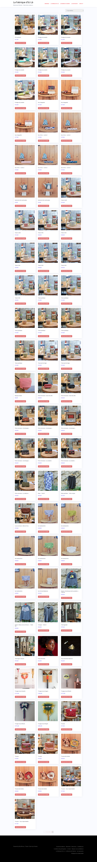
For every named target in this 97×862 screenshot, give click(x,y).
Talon (30, 846)
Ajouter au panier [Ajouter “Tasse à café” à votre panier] (67, 205)
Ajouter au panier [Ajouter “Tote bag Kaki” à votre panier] (67, 630)
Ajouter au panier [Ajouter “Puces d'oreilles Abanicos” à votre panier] (67, 664)
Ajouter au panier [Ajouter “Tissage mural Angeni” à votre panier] (44, 696)
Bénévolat (68, 846)
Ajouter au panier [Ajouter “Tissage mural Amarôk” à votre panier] (21, 696)
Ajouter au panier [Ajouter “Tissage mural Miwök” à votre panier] (67, 696)
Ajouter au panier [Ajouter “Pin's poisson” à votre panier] (21, 43)
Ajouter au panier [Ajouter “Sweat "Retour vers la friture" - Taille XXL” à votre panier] (21, 631)
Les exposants (74, 3)
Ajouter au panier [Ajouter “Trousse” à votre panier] (67, 729)
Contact (81, 3)
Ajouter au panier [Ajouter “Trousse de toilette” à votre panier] (67, 762)
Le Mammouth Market (65, 3)
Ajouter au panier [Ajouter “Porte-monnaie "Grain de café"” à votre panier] (44, 401)
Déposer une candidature (77, 849)
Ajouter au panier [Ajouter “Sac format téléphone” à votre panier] (44, 596)
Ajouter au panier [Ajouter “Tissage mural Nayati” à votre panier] (44, 729)
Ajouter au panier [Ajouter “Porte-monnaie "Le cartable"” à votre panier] (44, 466)
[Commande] (74, 10)
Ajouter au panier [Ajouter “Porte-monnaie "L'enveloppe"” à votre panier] (21, 433)
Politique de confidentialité (77, 853)
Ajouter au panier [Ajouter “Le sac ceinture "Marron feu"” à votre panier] (21, 531)
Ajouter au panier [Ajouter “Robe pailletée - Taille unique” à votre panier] (67, 499)
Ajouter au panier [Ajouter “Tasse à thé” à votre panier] (44, 238)
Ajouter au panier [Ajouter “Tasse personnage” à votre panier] (44, 368)
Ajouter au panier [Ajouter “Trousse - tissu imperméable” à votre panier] (67, 794)
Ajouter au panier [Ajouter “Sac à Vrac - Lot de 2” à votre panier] (44, 140)
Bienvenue (47, 3)
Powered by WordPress (18, 846)
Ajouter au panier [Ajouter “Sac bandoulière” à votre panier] (44, 531)
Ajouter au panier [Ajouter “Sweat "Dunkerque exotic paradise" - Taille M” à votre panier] (67, 597)
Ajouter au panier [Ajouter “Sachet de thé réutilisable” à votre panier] (21, 205)
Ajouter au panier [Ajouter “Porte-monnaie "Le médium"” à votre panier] (21, 499)
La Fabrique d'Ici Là (23, 2)
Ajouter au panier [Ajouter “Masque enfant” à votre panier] (21, 401)
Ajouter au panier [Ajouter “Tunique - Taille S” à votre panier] (44, 630)
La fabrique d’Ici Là (55, 3)
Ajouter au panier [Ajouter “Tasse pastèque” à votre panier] (44, 303)
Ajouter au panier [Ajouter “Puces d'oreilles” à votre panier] (44, 664)
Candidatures (80, 846)
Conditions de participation (60, 849)
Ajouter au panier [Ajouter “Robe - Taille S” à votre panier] (44, 499)
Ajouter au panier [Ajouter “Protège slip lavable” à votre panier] (44, 43)
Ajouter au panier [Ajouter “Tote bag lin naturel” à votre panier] (21, 664)
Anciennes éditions (60, 846)
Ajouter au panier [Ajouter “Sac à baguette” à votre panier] (44, 108)
